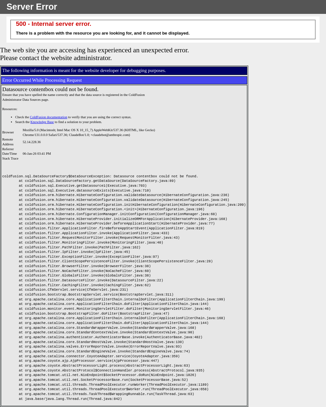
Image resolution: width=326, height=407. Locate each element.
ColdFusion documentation (48, 117)
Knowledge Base (42, 122)
